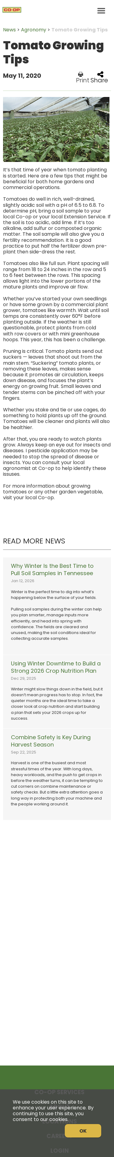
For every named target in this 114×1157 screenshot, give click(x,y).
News (9, 29)
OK (83, 1130)
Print (82, 77)
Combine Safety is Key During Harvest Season (51, 741)
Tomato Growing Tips (79, 29)
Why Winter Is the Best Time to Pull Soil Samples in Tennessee (52, 569)
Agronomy (33, 29)
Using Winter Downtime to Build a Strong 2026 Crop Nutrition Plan (56, 667)
